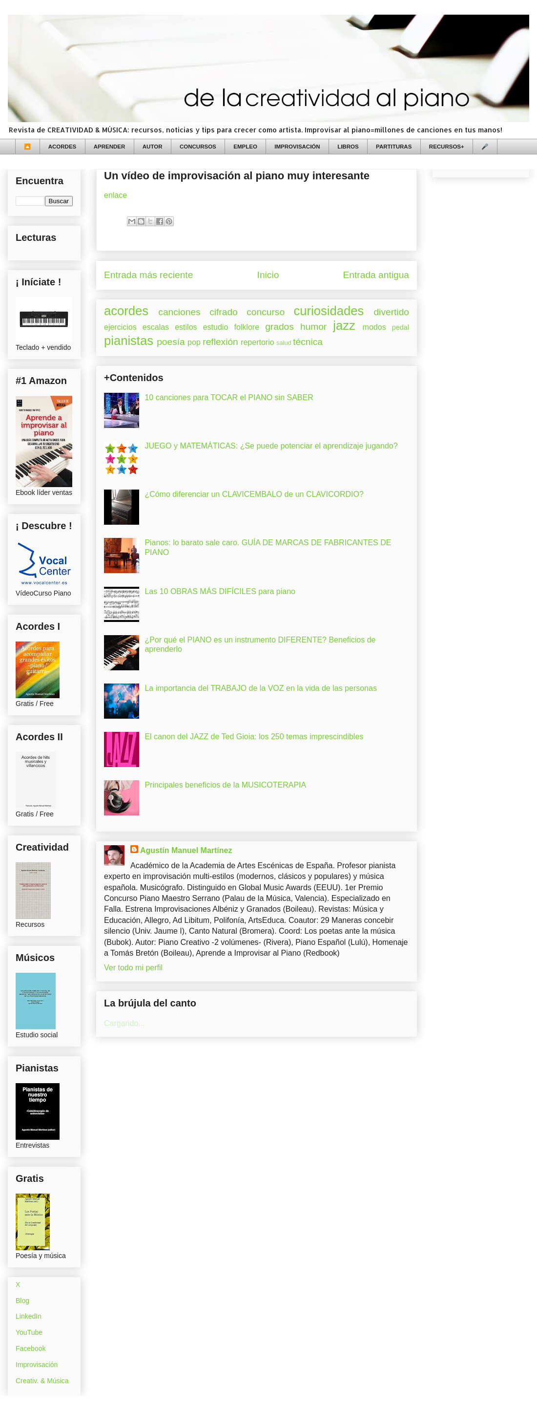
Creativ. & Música (42, 1381)
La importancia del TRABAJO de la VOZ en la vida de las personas (261, 688)
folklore (246, 327)
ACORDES (62, 147)
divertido (391, 312)
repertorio (257, 342)
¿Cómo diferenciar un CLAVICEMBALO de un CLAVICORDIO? (254, 494)
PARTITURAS (394, 147)
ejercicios (120, 327)
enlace (115, 195)
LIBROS (347, 147)
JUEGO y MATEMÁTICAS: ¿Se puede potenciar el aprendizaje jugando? (271, 446)
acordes (126, 311)
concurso (266, 312)
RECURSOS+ (446, 147)
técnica (308, 342)
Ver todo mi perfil (133, 967)
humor (313, 326)
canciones (179, 312)
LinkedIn (28, 1316)
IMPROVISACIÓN (297, 147)
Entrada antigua (376, 275)
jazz (344, 325)
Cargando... (124, 1023)
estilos (186, 327)
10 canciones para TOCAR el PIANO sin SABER (229, 397)
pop (194, 342)
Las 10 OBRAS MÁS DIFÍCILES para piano (220, 591)
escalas (156, 327)
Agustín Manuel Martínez (186, 850)
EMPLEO (245, 147)
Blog (22, 1300)
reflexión (220, 342)
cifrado (223, 312)
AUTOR (153, 147)
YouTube (29, 1332)
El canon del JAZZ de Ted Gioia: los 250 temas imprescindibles (254, 736)
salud (283, 342)
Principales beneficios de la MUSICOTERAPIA (225, 785)
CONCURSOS (198, 147)
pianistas (128, 340)
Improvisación (37, 1364)
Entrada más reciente (148, 275)
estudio (215, 327)
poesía (171, 342)
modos (374, 327)
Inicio (268, 275)
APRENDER (109, 147)
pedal (400, 327)
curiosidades (329, 311)
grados (279, 326)
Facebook (30, 1348)
